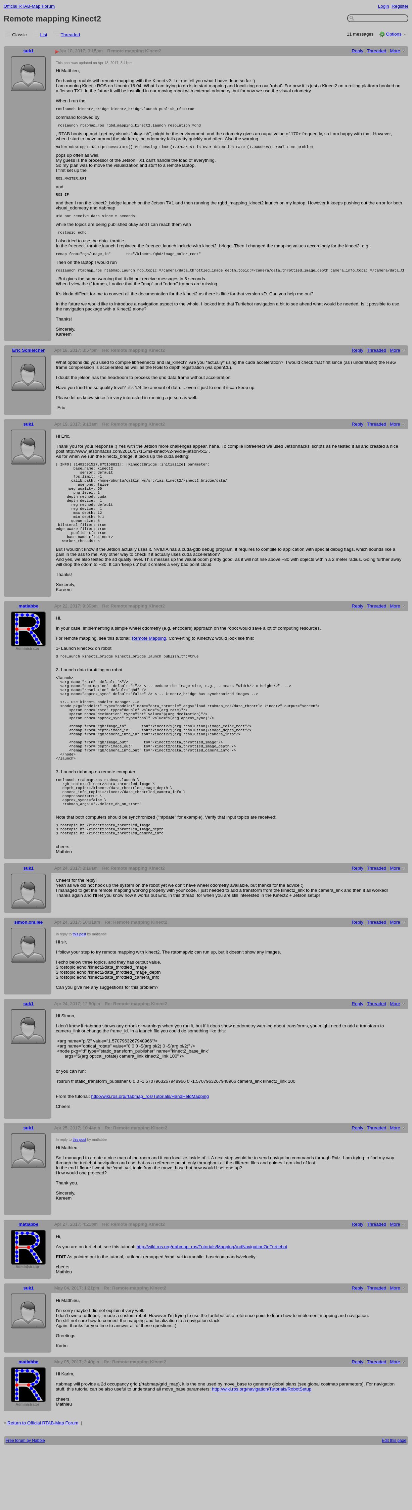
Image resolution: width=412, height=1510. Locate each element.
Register (400, 6)
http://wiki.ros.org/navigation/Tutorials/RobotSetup (261, 1450)
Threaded (70, 34)
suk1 (28, 50)
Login (383, 6)
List (43, 34)
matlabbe (28, 635)
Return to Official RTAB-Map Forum (42, 1484)
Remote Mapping (149, 667)
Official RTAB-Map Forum (29, 6)
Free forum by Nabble (25, 1502)
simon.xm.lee (28, 983)
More (395, 50)
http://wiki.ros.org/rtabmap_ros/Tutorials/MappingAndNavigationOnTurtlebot (212, 1308)
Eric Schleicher (28, 359)
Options (393, 34)
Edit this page (394, 1502)
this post (79, 995)
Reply (357, 50)
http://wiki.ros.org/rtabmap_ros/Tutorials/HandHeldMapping (150, 1157)
